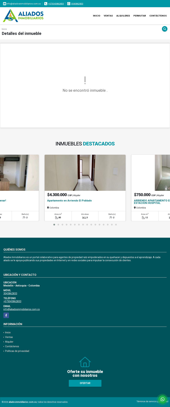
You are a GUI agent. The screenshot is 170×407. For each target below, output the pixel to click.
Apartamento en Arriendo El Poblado (69, 200)
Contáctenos (158, 15)
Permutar (139, 15)
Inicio (96, 15)
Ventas (108, 15)
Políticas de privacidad (17, 351)
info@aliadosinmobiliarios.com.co (21, 309)
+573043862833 (56, 3)
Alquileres (123, 15)
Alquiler (9, 341)
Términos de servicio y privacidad (152, 401)
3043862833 (77, 3)
